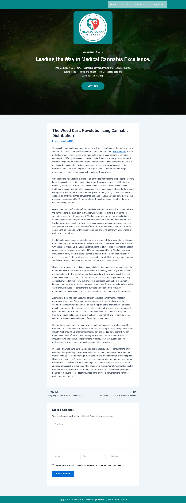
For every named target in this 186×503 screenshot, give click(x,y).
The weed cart (120, 153)
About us (125, 4)
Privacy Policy (157, 4)
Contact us (140, 4)
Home (113, 4)
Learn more (93, 87)
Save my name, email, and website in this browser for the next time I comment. (88, 467)
